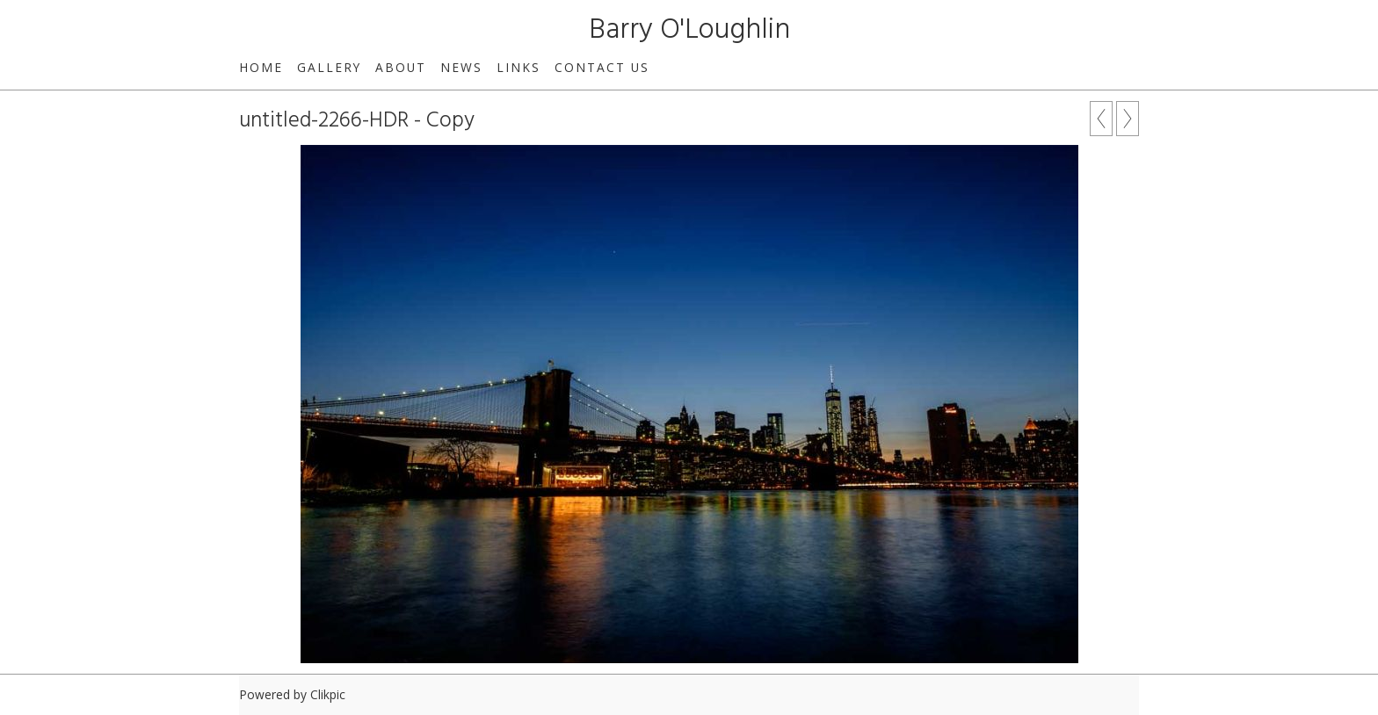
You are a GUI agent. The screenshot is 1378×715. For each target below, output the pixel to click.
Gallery (329, 67)
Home (261, 67)
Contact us (602, 67)
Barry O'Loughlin (689, 30)
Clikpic (327, 694)
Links (518, 67)
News (461, 67)
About (400, 67)
